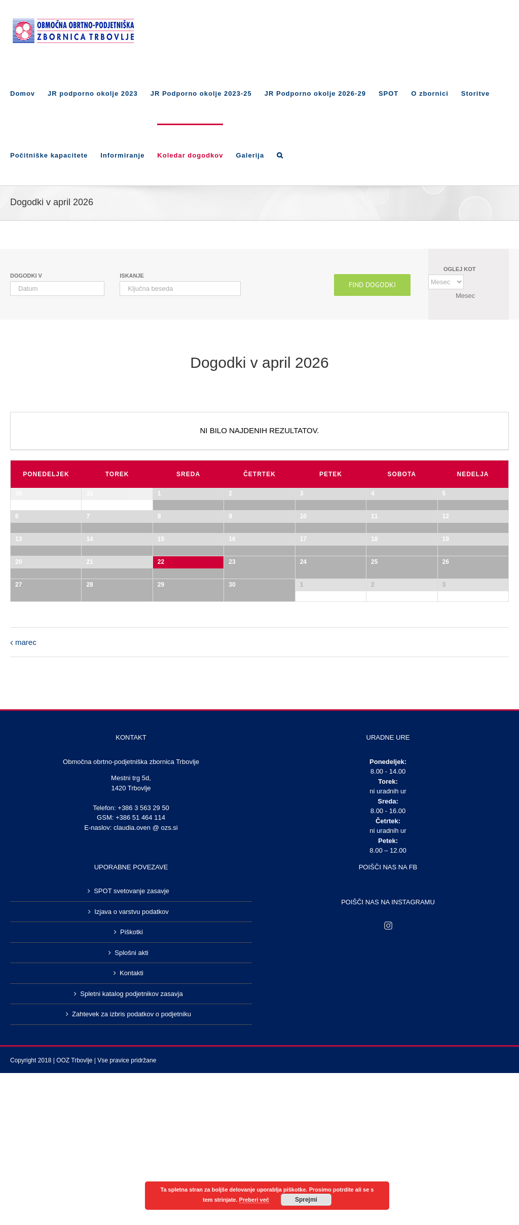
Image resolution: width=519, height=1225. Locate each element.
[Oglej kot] (446, 282)
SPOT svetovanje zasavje (131, 1144)
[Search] (280, 154)
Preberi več (254, 1200)
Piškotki (131, 1185)
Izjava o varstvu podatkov (131, 1165)
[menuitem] (29, 93)
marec (25, 895)
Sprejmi (306, 1199)
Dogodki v (26, 276)
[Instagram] (388, 1179)
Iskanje (132, 276)
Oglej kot (459, 269)
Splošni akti (131, 1206)
